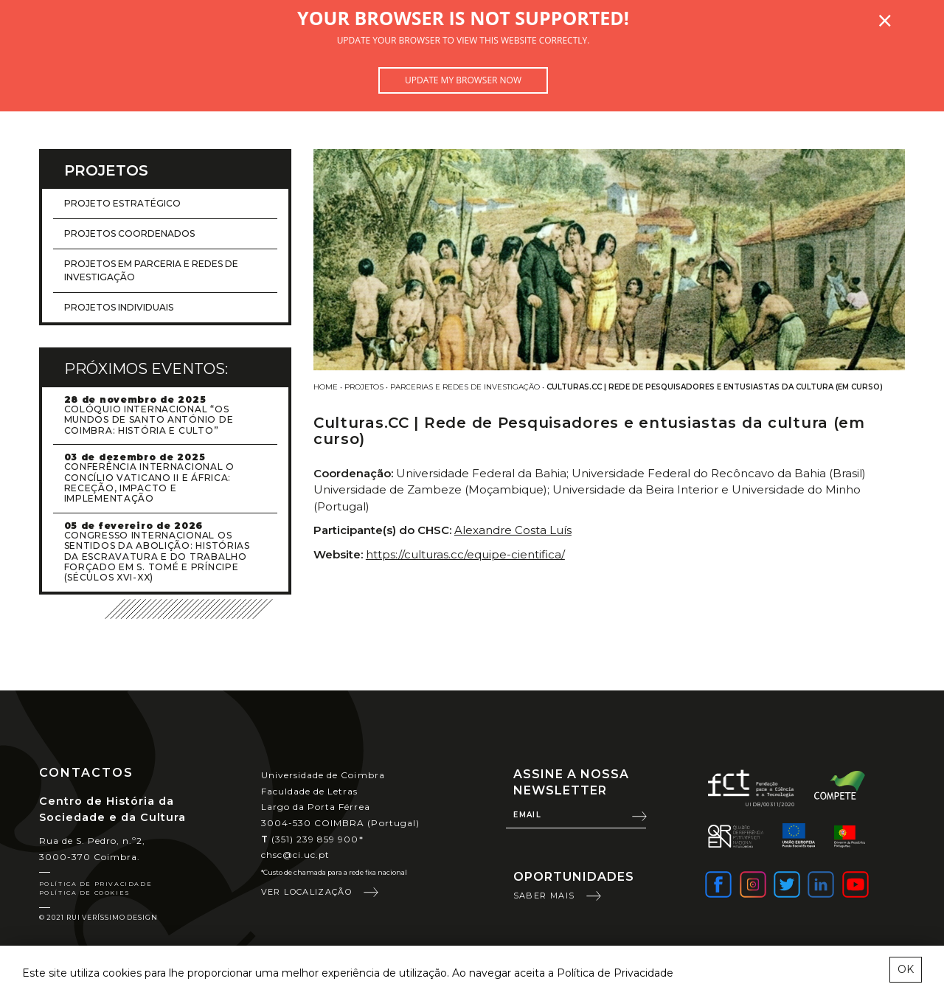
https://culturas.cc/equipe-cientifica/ (465, 554)
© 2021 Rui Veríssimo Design (98, 917)
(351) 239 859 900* (312, 839)
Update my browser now (463, 80)
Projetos (364, 387)
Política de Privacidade (96, 883)
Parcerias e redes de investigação (465, 387)
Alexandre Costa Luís (513, 530)
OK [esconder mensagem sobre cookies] (906, 969)
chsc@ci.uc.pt (295, 854)
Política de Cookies (85, 892)
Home (325, 387)
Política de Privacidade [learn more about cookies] (615, 973)
